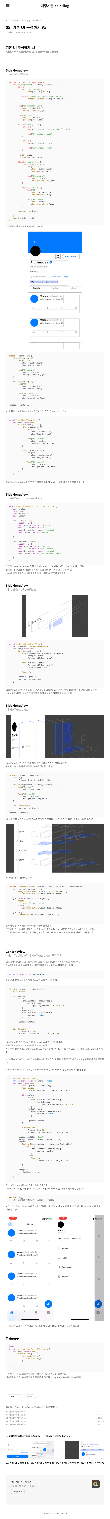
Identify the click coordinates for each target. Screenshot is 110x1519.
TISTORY (55, 1513)
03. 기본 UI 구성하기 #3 (14, 1421)
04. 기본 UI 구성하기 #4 (14, 1418)
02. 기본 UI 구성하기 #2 (14, 1424)
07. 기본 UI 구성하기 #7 (14, 1411)
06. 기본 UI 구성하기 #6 (14, 1415)
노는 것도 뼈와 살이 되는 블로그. (24, 1485)
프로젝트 (9, 1407)
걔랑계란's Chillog (55, 5)
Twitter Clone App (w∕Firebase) (28, 1407)
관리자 (64, 1513)
